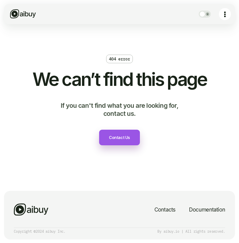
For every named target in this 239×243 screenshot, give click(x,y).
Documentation (207, 209)
